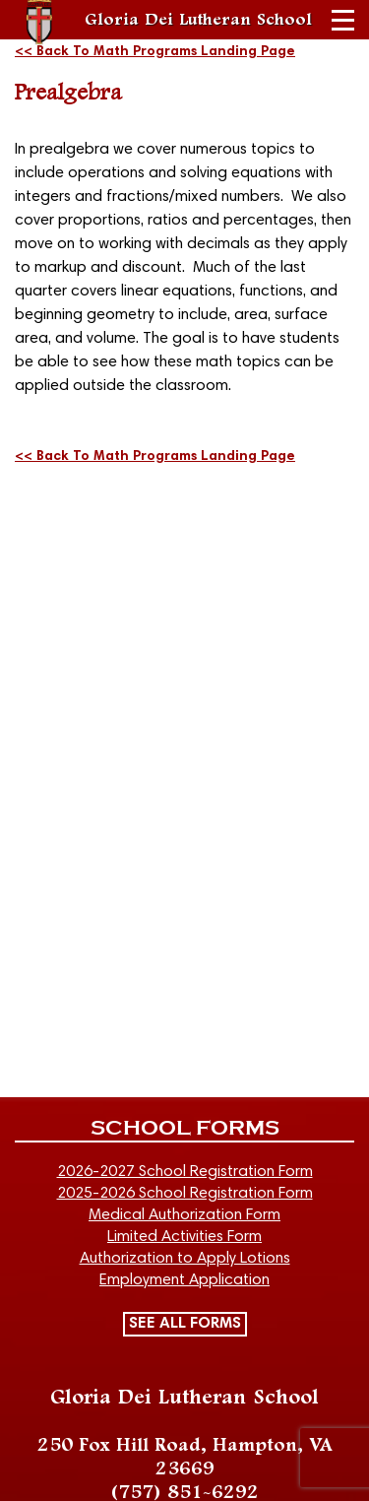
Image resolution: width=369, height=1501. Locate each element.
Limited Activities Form (184, 1237)
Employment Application (184, 1280)
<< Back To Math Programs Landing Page (155, 52)
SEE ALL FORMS (185, 1324)
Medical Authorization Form (184, 1215)
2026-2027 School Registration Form (185, 1172)
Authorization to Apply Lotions (185, 1259)
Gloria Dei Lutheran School (198, 20)
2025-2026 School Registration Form (185, 1194)
